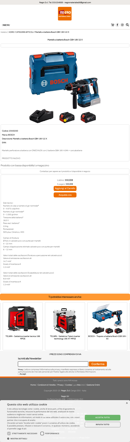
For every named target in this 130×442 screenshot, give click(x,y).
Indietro (4, 32)
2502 (79, 385)
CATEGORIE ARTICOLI (24, 32)
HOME (11, 32)
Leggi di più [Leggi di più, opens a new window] (21, 428)
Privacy (20, 370)
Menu (6, 25)
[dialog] (65, 421)
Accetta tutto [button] (102, 417)
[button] (44, 438)
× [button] (127, 403)
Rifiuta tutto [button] (102, 424)
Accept (23, 374)
